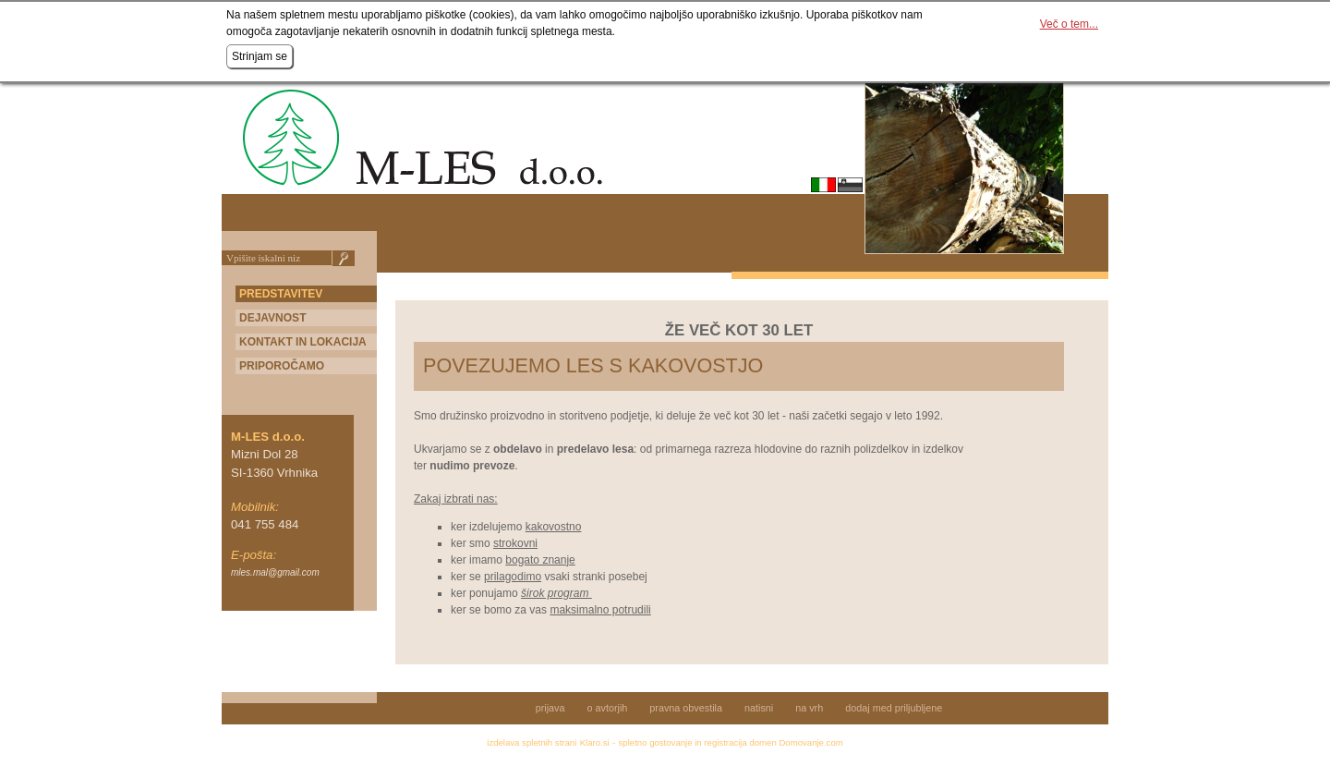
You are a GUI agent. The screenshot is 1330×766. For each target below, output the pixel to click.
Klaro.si (595, 742)
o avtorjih (607, 707)
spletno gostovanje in (662, 742)
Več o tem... (1069, 24)
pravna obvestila (685, 707)
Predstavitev (280, 293)
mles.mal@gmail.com (275, 572)
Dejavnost (272, 317)
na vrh (809, 707)
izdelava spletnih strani (531, 742)
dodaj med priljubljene (893, 707)
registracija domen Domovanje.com (773, 742)
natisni (758, 707)
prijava (550, 707)
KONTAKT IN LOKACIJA (303, 341)
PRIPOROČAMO (281, 365)
